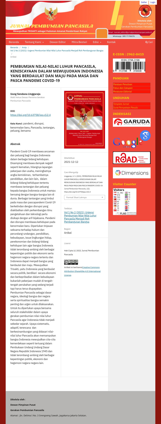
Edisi (96, 42)
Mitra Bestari (79, 42)
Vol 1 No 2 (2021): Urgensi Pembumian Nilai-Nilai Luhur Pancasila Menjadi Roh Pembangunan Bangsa (56, 50)
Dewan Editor (58, 42)
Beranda (14, 42)
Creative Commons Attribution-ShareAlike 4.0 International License (82, 271)
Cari (149, 42)
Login (152, 2)
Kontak (111, 42)
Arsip (24, 47)
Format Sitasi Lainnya (76, 197)
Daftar (144, 2)
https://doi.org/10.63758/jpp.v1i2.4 (30, 115)
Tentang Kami (33, 42)
